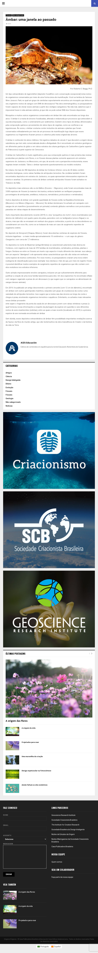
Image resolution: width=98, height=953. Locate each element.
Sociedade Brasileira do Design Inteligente (68, 830)
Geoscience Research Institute (63, 815)
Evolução (9, 388)
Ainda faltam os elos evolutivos (34, 784)
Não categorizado (18, 15)
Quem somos (57, 862)
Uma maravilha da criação (32, 756)
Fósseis (8, 15)
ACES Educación (29, 342)
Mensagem (24, 845)
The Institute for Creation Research (65, 825)
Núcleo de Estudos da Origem (63, 834)
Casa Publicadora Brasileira (62, 847)
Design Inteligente (13, 380)
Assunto (24, 837)
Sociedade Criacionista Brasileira (64, 820)
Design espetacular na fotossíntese (36, 770)
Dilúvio (8, 384)
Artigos (9, 373)
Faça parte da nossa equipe (62, 877)
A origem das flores (17, 721)
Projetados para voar (30, 742)
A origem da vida (28, 728)
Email (24, 827)
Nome (24, 816)
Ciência (9, 376)
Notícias (9, 406)
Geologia (9, 398)
